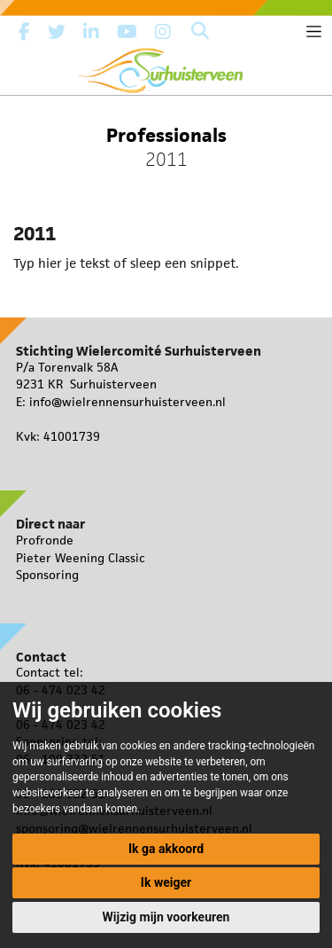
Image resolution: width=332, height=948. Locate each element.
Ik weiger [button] (166, 882)
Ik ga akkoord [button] (166, 849)
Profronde (44, 540)
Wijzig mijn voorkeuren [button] (166, 917)
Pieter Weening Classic (80, 558)
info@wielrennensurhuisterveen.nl (127, 402)
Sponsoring (47, 575)
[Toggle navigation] (314, 31)
